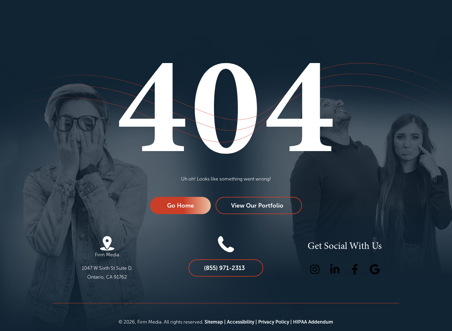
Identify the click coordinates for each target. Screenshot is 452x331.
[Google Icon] (375, 269)
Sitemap (214, 321)
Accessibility (240, 321)
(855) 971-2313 (224, 268)
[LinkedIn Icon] (335, 269)
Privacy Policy (273, 321)
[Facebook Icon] (355, 269)
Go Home (180, 205)
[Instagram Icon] (315, 269)
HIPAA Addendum (313, 321)
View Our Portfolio (257, 205)
